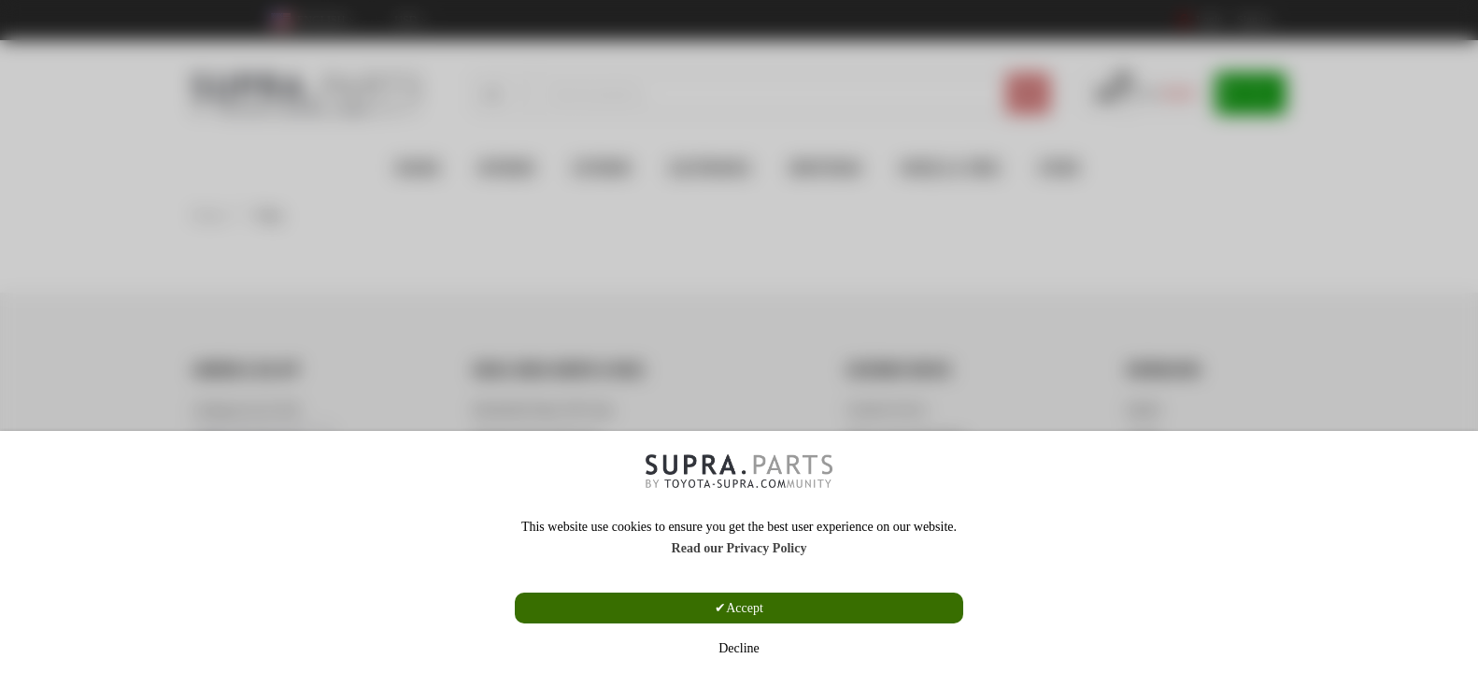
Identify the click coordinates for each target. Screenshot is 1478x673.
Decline (739, 648)
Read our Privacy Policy (739, 548)
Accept (744, 608)
